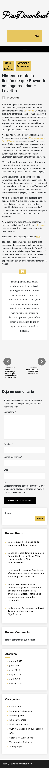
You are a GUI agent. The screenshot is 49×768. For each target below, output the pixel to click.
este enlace (40, 225)
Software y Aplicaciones (23, 64)
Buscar (8, 513)
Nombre (8, 444)
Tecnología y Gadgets (20, 742)
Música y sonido (17, 720)
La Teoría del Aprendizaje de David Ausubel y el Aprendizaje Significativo (26, 611)
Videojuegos (15, 746)
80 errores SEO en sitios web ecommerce (32, 371)
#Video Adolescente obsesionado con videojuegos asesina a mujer (11, 373)
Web (6, 470)
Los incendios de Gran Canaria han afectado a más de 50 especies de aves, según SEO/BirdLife (26, 573)
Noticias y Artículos (8, 66)
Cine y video (15, 706)
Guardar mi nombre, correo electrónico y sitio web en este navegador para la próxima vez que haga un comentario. (24, 489)
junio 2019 (14, 670)
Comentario (10, 412)
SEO (11, 733)
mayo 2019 (15, 674)
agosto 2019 (15, 661)
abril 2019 (14, 679)
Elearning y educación (20, 711)
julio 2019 (14, 665)
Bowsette (29, 111)
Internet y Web (17, 715)
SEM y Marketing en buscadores (26, 729)
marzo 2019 (15, 683)
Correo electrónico (13, 457)
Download (14, 98)
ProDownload (24, 15)
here (38, 236)
